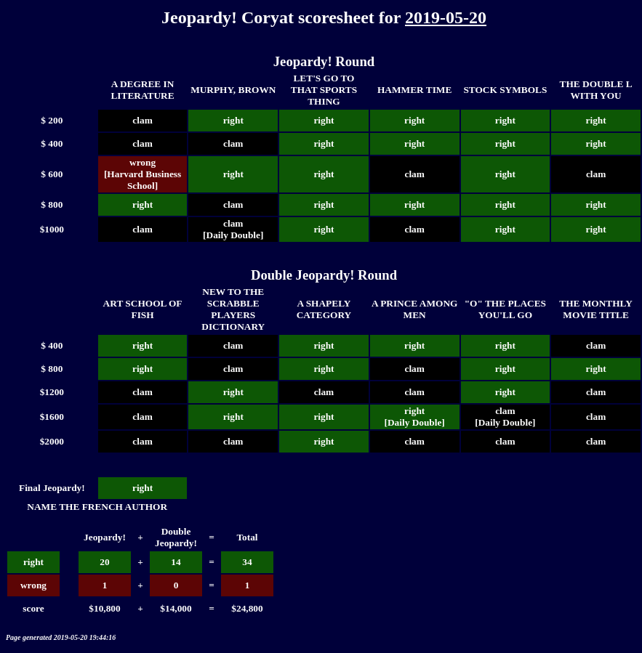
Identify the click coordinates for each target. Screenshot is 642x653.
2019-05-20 (445, 17)
